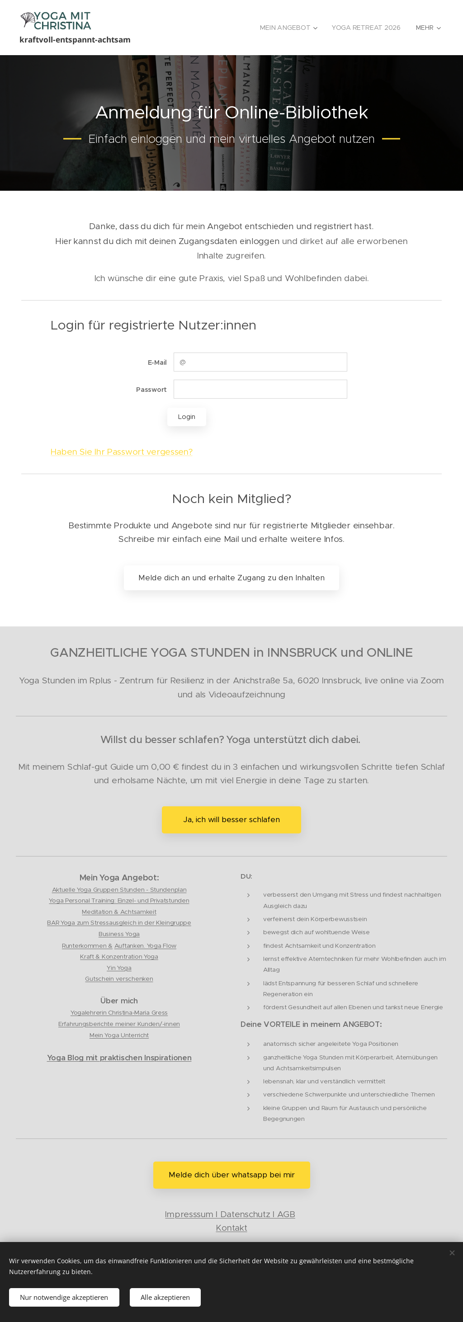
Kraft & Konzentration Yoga (119, 957)
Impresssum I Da (198, 1214)
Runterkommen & (87, 946)
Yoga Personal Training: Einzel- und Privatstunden (119, 901)
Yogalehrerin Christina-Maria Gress (119, 1013)
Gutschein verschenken (119, 979)
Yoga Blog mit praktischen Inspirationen (119, 1058)
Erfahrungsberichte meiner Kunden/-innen (119, 1024)
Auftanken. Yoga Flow (145, 946)
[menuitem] (288, 27)
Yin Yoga (119, 968)
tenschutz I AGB (263, 1214)
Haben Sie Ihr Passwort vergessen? (122, 452)
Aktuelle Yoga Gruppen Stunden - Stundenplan (119, 890)
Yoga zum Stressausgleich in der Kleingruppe (126, 923)
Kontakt (231, 1228)
